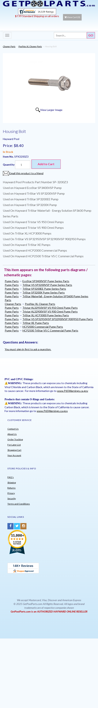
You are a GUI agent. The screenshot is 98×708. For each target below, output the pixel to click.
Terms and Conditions (18, 503)
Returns (11, 487)
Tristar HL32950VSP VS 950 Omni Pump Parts (50, 307)
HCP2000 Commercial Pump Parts (42, 326)
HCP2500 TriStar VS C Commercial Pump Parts (50, 330)
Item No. (8, 156)
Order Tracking (15, 439)
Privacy (11, 493)
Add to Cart (46, 164)
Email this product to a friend (26, 173)
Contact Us (13, 428)
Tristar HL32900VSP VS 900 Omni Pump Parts (50, 311)
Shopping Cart (14, 450)
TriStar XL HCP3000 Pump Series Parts (45, 315)
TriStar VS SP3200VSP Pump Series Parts (47, 285)
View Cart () (72, 17)
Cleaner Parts (9, 46)
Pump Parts (12, 281)
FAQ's (10, 477)
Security (11, 498)
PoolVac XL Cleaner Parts (30, 46)
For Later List (14, 444)
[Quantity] (22, 164)
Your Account (14, 455)
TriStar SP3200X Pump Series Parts (43, 292)
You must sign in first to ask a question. (28, 349)
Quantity (8, 164)
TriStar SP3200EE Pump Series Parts (44, 288)
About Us (12, 434)
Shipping (11, 482)
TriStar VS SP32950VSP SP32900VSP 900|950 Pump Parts (57, 319)
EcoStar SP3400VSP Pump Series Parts (45, 281)
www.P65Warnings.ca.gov (72, 390)
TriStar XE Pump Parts (35, 322)
